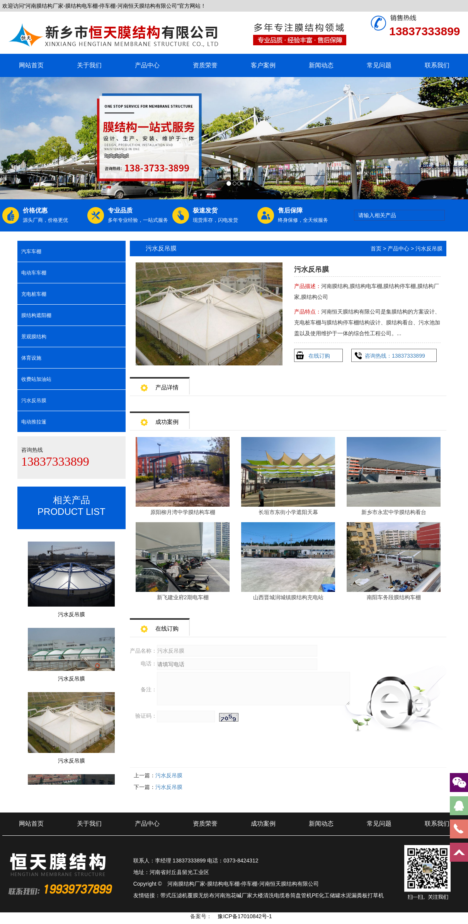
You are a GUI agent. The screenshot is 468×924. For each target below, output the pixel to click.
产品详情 (160, 385)
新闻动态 (321, 65)
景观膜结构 (33, 336)
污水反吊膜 (33, 400)
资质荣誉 (205, 65)
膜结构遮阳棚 (36, 315)
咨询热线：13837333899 (395, 356)
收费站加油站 (36, 379)
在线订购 (319, 356)
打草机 (376, 895)
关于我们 (89, 65)
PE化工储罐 (326, 895)
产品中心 (147, 65)
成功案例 (160, 419)
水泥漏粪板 (354, 895)
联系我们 (437, 65)
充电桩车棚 (33, 294)
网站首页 (31, 65)
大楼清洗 (263, 895)
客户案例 (263, 65)
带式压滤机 (173, 895)
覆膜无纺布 (200, 895)
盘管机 (304, 895)
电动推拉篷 (33, 422)
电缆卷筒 (285, 895)
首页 (376, 248)
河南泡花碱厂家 (233, 895)
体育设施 (31, 358)
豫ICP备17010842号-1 (245, 916)
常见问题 (379, 65)
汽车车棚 (31, 251)
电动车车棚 (33, 273)
